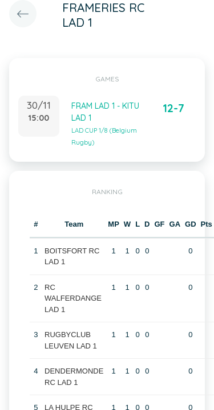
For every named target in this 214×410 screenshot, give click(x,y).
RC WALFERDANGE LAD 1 (73, 298)
